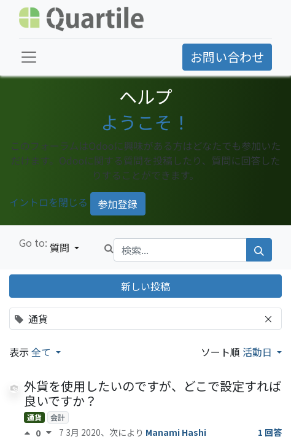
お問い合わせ (227, 57)
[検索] (259, 250)
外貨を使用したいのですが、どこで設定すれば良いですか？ (152, 393)
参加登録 (118, 203)
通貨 (34, 417)
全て (42, 351)
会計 (57, 417)
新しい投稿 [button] (145, 286)
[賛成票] (30, 433)
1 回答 (270, 432)
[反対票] (49, 433)
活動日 (258, 351)
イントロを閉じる (48, 202)
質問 (61, 247)
